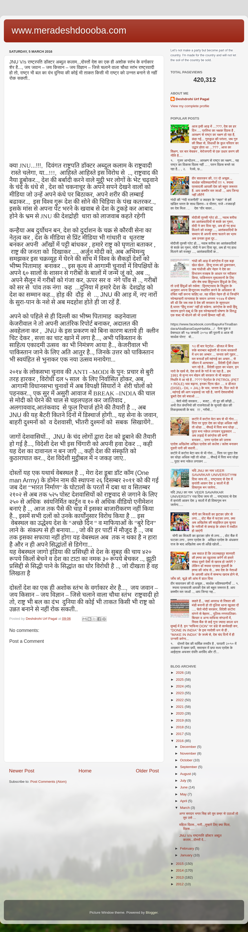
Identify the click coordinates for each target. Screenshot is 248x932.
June (184, 787)
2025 (180, 680)
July (183, 780)
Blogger (152, 912)
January (186, 855)
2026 (180, 673)
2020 (180, 713)
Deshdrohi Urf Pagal (192, 99)
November (188, 753)
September (189, 767)
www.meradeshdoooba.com (69, 30)
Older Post (147, 770)
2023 (180, 693)
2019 (180, 720)
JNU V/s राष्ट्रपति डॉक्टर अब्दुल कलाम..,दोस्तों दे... (200, 838)
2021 (180, 707)
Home (85, 770)
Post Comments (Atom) (48, 782)
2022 (180, 700)
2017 (180, 734)
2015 (180, 864)
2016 (180, 741)
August (186, 774)
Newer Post (21, 770)
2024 (180, 686)
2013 (180, 877)
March (185, 808)
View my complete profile (190, 106)
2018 (180, 727)
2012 (180, 884)
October (186, 760)
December (188, 747)
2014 (180, 870)
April (184, 801)
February (187, 848)
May (184, 794)
